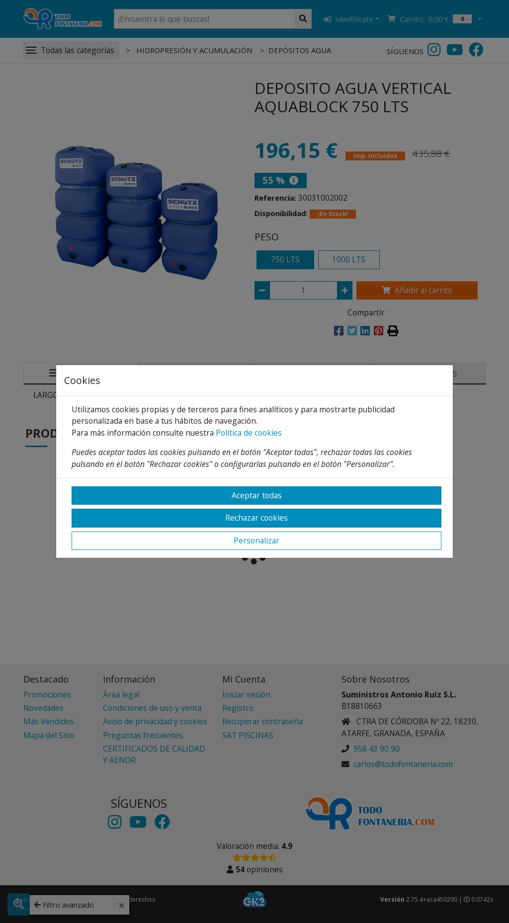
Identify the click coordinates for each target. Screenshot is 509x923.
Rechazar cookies (256, 517)
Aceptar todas (257, 495)
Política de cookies (249, 432)
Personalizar (256, 540)
